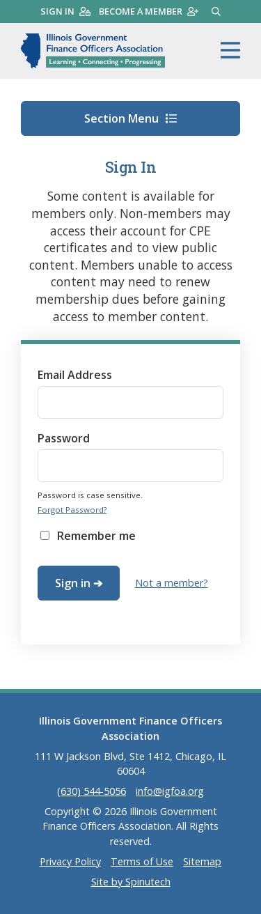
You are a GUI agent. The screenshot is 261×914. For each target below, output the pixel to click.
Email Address (75, 374)
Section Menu (130, 118)
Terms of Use (142, 861)
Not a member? (171, 582)
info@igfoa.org (170, 791)
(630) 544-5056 (91, 791)
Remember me (96, 535)
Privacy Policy (70, 861)
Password (64, 438)
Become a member (148, 11)
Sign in (65, 11)
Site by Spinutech (131, 881)
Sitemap (202, 861)
